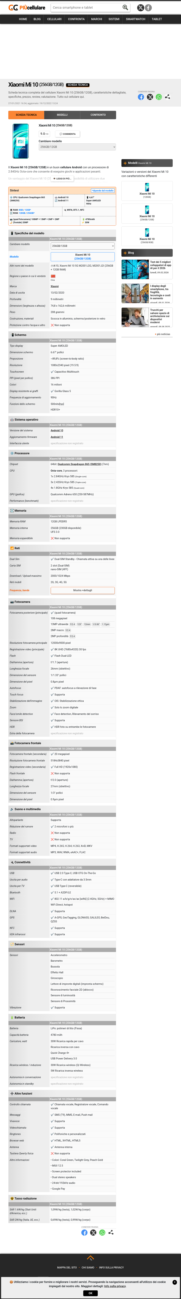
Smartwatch (135, 19)
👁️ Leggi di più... (62, 178)
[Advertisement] (90, 51)
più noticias (163, 334)
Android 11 (57, 437)
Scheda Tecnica (26, 114)
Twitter (150, 97)
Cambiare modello (50, 141)
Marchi (96, 19)
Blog (37, 19)
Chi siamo (88, 1267)
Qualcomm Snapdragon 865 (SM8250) (79, 464)
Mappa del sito (67, 1267)
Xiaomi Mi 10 (82, 257)
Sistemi (114, 19)
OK (90, 1293)
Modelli (62, 114)
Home (23, 19)
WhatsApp (159, 97)
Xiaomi (55, 286)
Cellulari (54, 19)
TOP (90, 1259)
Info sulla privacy (111, 1267)
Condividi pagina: (168, 97)
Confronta (76, 19)
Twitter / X (140, 7)
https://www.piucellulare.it (28, 7)
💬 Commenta (68, 134)
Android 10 (57, 430)
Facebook (148, 7)
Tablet (157, 19)
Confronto (98, 114)
